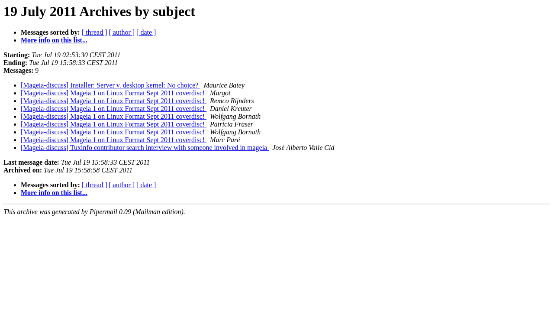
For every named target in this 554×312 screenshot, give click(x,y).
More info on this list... (54, 40)
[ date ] (146, 32)
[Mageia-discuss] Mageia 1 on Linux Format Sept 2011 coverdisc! (113, 93)
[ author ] (122, 32)
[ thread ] (94, 32)
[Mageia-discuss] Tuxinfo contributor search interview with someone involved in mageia (145, 147)
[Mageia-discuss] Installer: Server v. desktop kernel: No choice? (110, 85)
